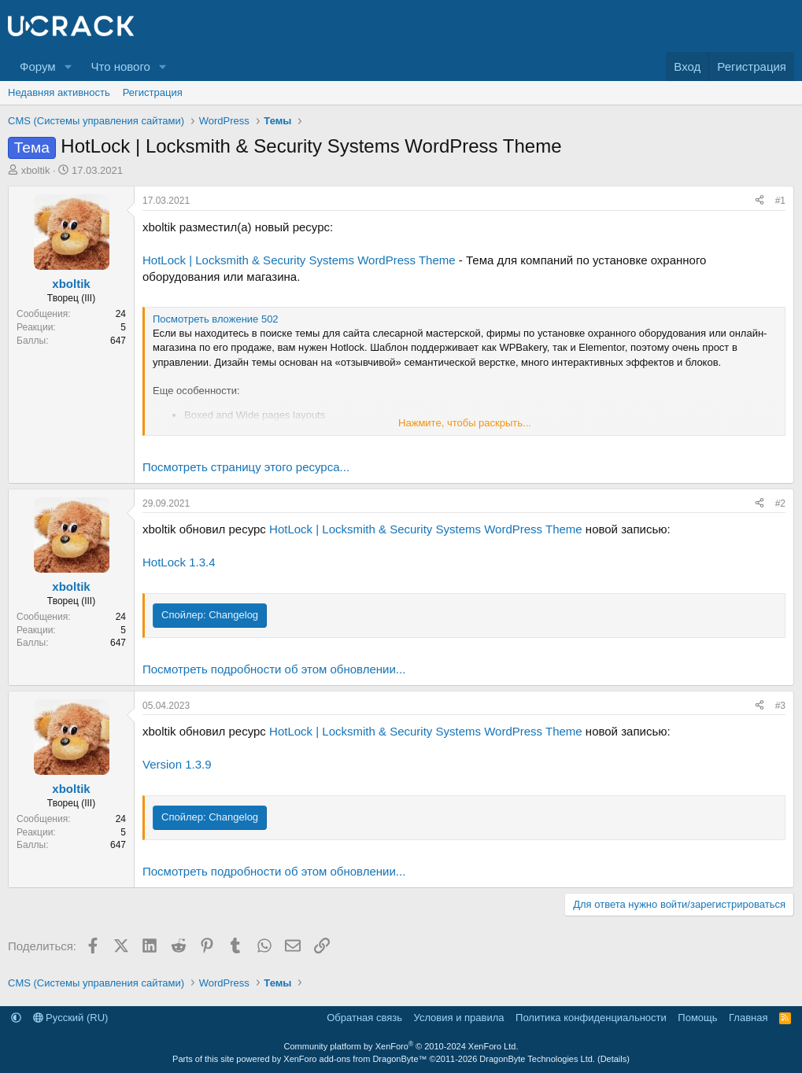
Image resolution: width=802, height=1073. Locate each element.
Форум (38, 66)
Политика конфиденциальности (591, 1017)
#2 (780, 503)
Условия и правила (459, 1017)
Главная (748, 1017)
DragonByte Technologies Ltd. (537, 1059)
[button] (68, 66)
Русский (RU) (71, 1017)
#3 (780, 705)
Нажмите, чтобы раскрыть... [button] (464, 423)
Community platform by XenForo (401, 1046)
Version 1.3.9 (177, 764)
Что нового (120, 66)
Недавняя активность (59, 92)
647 (118, 340)
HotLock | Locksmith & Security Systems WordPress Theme (299, 260)
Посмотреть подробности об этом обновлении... (273, 669)
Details (614, 1059)
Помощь (697, 1017)
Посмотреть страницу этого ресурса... (245, 467)
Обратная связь (364, 1017)
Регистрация (153, 92)
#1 (780, 200)
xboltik (35, 170)
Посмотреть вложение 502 (216, 319)
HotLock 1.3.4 (179, 562)
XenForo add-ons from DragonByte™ (355, 1059)
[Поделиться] (759, 201)
